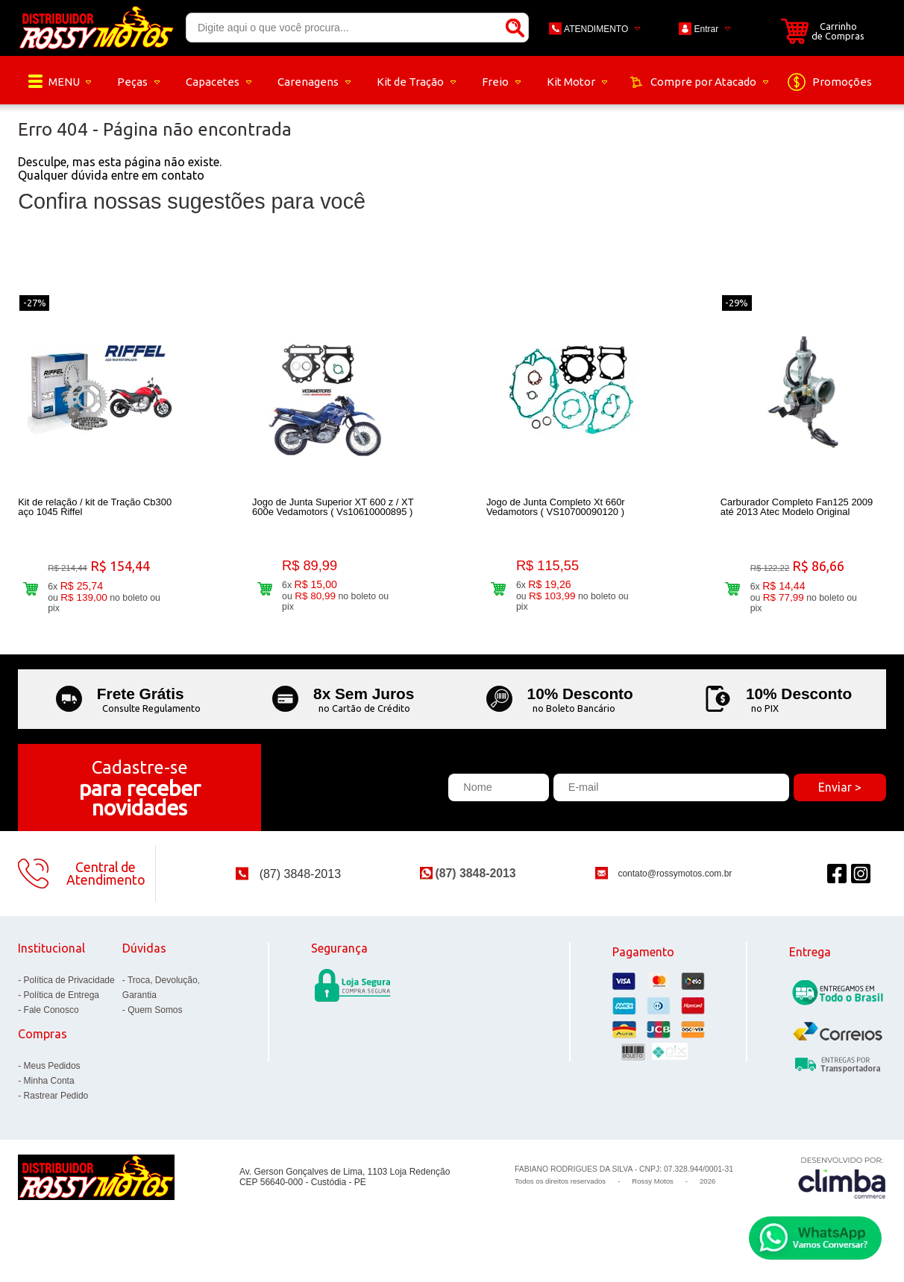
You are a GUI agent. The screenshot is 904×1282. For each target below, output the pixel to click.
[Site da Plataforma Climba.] (842, 1185)
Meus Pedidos (52, 1073)
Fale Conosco (51, 1017)
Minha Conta (49, 1088)
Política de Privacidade (69, 987)
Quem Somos (155, 1017)
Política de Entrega (61, 1002)
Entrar (706, 29)
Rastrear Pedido (56, 1103)
